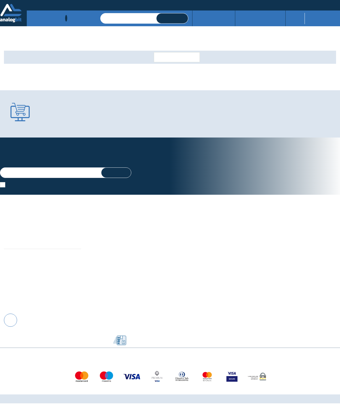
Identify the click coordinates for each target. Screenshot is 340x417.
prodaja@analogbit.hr (321, 4)
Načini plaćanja (40, 4)
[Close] (68, 401)
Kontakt (79, 4)
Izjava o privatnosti (106, 258)
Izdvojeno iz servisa (258, 18)
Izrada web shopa (181, 412)
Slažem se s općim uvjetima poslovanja (41, 185)
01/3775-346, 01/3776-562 (262, 4)
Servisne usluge (216, 18)
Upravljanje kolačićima (109, 253)
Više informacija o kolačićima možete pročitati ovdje (97, 392)
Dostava (63, 4)
